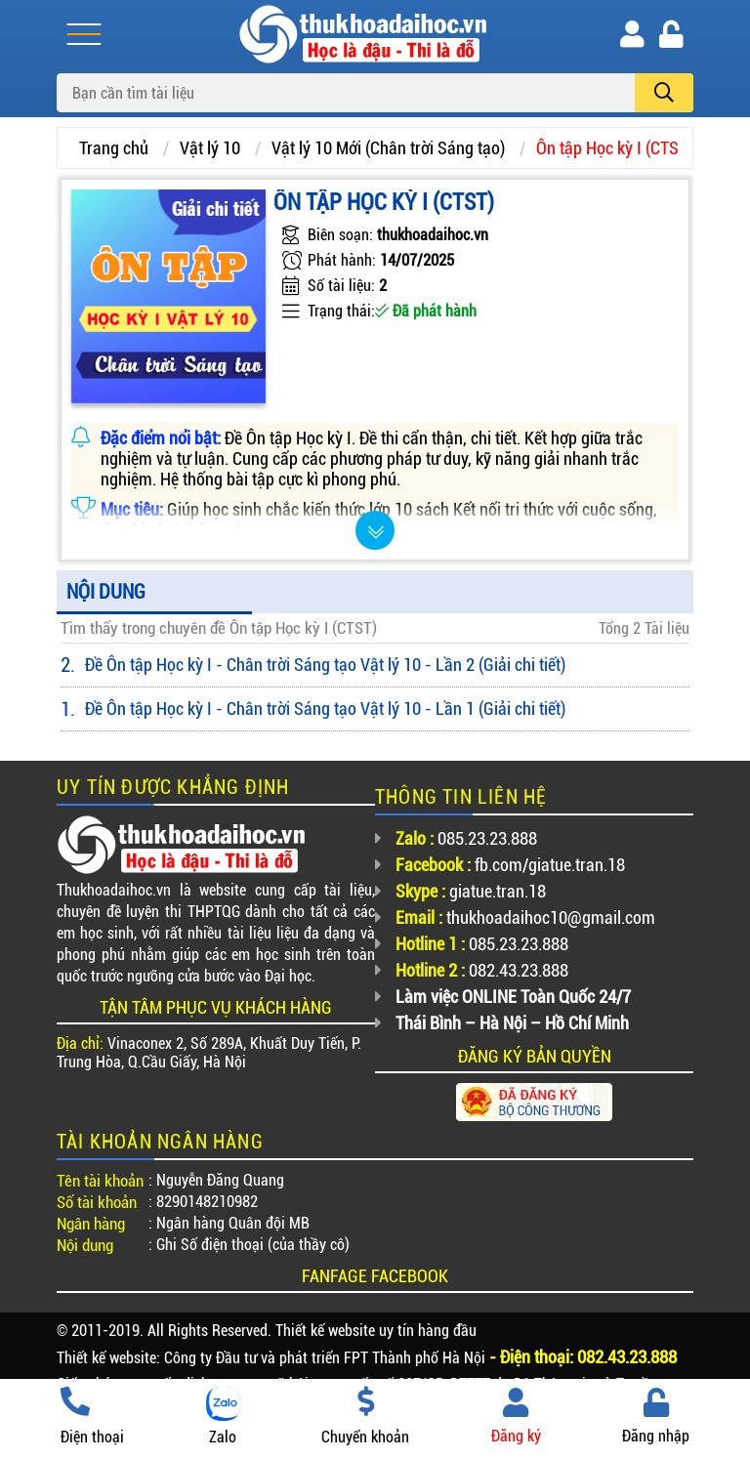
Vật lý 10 (210, 148)
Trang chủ (113, 148)
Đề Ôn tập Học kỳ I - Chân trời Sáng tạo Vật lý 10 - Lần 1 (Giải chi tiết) (325, 708)
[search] (664, 92)
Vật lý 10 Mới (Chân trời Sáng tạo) (388, 148)
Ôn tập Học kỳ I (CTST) (614, 148)
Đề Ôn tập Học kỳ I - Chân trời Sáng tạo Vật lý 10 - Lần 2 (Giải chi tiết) (325, 664)
